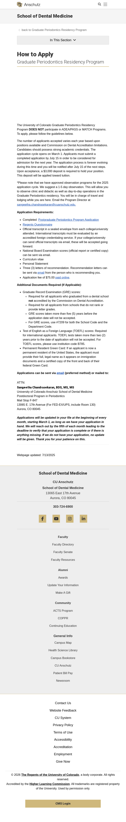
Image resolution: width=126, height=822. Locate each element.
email (41, 272)
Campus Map (62, 642)
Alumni (63, 570)
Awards (63, 577)
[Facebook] (42, 524)
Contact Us (63, 703)
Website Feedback (63, 710)
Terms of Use (63, 732)
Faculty (63, 536)
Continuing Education (63, 625)
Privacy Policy (63, 725)
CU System (63, 718)
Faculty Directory (63, 544)
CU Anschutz (63, 665)
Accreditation (63, 747)
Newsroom (63, 680)
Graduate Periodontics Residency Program (59, 29)
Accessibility (63, 739)
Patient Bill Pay (63, 673)
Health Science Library (63, 650)
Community (63, 602)
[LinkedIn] (83, 524)
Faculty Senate (63, 552)
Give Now (63, 761)
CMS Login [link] (62, 803)
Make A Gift (63, 592)
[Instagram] (69, 524)
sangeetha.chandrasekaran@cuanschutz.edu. (46, 204)
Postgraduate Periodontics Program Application (68, 219)
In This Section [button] (63, 40)
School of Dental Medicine (45, 16)
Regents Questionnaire (37, 224)
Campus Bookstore (63, 658)
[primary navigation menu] (105, 4)
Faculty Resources (63, 559)
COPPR (63, 618)
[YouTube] (56, 524)
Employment (63, 754)
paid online (62, 277)
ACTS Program (63, 610)
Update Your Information (63, 585)
